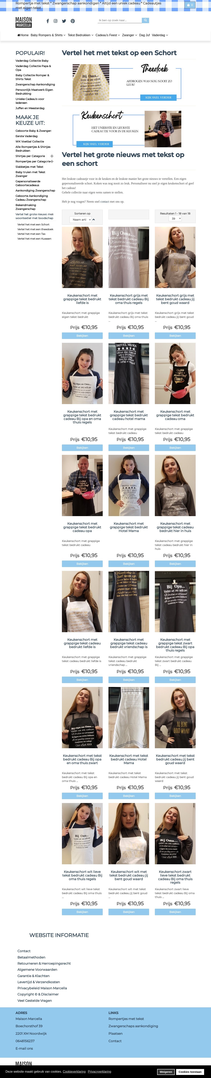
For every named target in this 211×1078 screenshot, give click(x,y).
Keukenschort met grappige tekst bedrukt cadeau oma (175, 415)
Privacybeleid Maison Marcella (42, 988)
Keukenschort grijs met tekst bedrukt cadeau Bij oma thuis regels (129, 299)
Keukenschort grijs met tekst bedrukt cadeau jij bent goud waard (175, 299)
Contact (23, 951)
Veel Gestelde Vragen (34, 1001)
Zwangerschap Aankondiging (35, 84)
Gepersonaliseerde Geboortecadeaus (28, 183)
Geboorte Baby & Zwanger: (34, 131)
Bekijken (82, 335)
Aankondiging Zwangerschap (35, 190)
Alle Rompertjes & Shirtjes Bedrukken (33, 148)
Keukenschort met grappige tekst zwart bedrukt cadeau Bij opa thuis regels (175, 645)
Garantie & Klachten (33, 976)
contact (105, 201)
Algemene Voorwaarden (37, 970)
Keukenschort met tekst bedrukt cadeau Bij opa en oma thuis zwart (82, 759)
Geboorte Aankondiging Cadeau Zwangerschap (32, 197)
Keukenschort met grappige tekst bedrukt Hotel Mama (129, 527)
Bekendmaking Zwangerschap (26, 207)
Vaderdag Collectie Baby (32, 60)
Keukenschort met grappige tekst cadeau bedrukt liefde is (82, 643)
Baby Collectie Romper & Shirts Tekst (32, 77)
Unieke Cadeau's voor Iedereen (30, 101)
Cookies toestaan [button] (190, 1071)
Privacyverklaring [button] (99, 1071)
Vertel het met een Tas (31, 233)
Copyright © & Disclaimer (38, 994)
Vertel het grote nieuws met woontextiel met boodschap (34, 216)
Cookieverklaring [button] (74, 1071)
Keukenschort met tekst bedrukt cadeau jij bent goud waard (175, 759)
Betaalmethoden (31, 957)
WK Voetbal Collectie (30, 141)
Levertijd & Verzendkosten (38, 982)
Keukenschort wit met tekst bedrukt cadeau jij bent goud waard (128, 875)
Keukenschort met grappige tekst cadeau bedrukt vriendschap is (128, 643)
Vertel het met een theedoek (35, 229)
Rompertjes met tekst (126, 1019)
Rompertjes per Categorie (33, 161)
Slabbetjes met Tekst (29, 167)
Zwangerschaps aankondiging (133, 1026)
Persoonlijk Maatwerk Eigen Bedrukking (34, 91)
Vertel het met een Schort (33, 224)
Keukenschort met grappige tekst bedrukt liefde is (82, 299)
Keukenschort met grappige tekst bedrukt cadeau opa (82, 527)
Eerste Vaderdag (27, 136)
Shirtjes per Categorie (30, 156)
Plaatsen (115, 1033)
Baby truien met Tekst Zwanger (30, 174)
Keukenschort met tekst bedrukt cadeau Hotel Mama (128, 759)
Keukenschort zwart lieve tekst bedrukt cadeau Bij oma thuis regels (175, 877)
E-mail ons (24, 1048)
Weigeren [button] (166, 1071)
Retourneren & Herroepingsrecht (44, 963)
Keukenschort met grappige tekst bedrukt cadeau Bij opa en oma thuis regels (82, 417)
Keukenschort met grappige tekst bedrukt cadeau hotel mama (129, 415)
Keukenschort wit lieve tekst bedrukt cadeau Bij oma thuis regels (82, 875)
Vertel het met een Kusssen (34, 238)
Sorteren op (82, 213)
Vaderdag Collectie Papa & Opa (33, 68)
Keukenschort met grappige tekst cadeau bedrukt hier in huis (175, 527)
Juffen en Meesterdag (30, 108)
